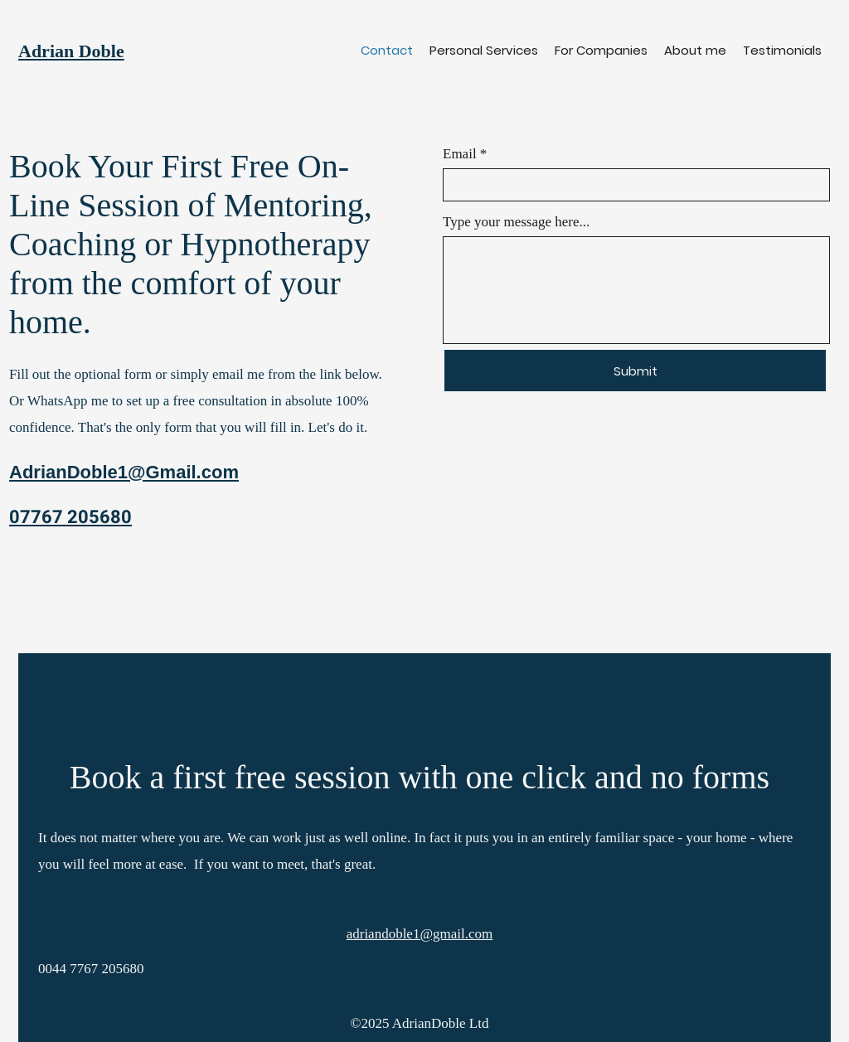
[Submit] (635, 370)
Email (460, 154)
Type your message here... (516, 222)
